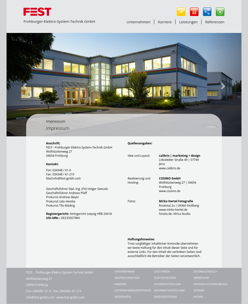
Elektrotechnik (165, 278)
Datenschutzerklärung (208, 284)
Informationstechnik (168, 290)
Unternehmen (138, 21)
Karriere (165, 21)
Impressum (55, 121)
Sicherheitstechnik (167, 284)
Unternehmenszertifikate (129, 290)
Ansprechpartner (127, 278)
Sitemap (199, 290)
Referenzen (215, 21)
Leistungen (188, 21)
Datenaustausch (205, 271)
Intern (198, 296)
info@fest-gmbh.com (40, 297)
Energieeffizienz (165, 296)
